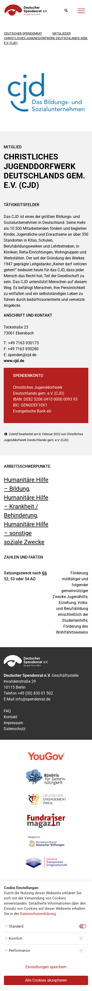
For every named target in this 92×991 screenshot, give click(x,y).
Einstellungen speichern (46, 967)
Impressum (13, 722)
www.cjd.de (14, 360)
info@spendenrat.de (32, 699)
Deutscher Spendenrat (23, 33)
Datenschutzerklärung (38, 914)
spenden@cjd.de (22, 354)
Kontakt (10, 717)
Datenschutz (15, 728)
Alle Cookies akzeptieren (46, 980)
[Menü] (81, 10)
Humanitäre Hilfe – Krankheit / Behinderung (26, 506)
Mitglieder (62, 33)
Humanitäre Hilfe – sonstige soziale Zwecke (26, 533)
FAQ (7, 711)
